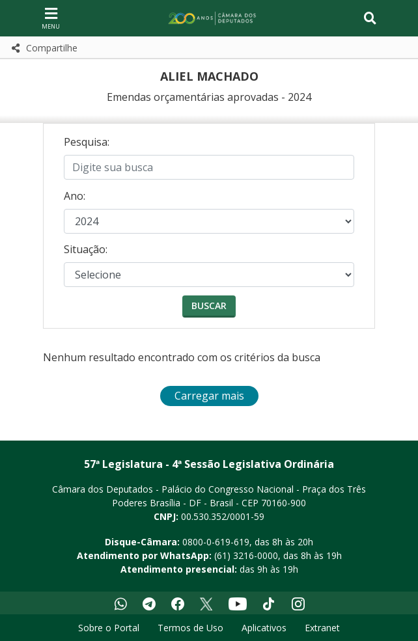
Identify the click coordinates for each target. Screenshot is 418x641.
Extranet (322, 627)
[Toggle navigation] (370, 18)
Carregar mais (209, 396)
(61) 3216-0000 (246, 555)
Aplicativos (264, 627)
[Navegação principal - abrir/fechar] (50, 18)
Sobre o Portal (108, 627)
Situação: (85, 249)
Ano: (74, 196)
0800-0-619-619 (215, 542)
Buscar (209, 305)
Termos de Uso (190, 627)
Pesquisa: (86, 142)
